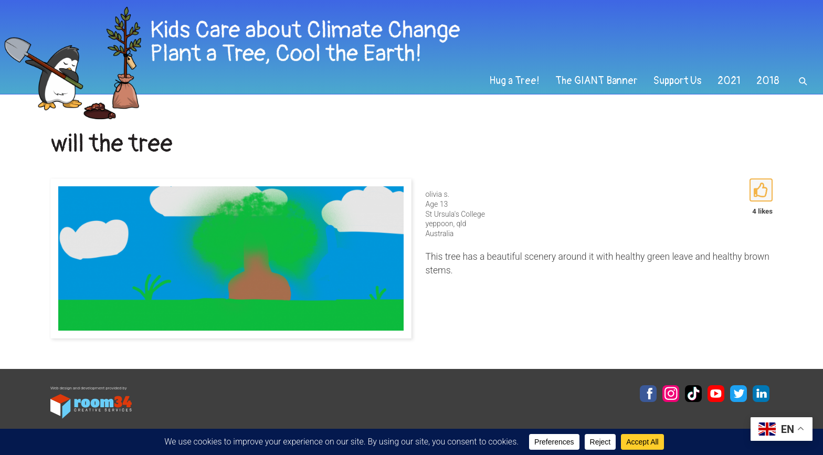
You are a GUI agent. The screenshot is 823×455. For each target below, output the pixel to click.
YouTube (716, 393)
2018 (767, 81)
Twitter (738, 393)
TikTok (693, 393)
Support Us (677, 81)
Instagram (670, 393)
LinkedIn (761, 393)
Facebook (648, 393)
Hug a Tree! (514, 81)
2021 (729, 81)
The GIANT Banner (596, 81)
